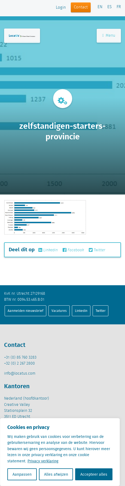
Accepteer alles (93, 474)
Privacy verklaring (43, 461)
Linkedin (48, 250)
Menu (108, 36)
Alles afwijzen (56, 474)
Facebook (73, 250)
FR (119, 7)
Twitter (97, 250)
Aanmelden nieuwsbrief (25, 310)
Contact (81, 7)
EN (99, 7)
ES (109, 7)
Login (61, 8)
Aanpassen (22, 474)
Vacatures (59, 310)
